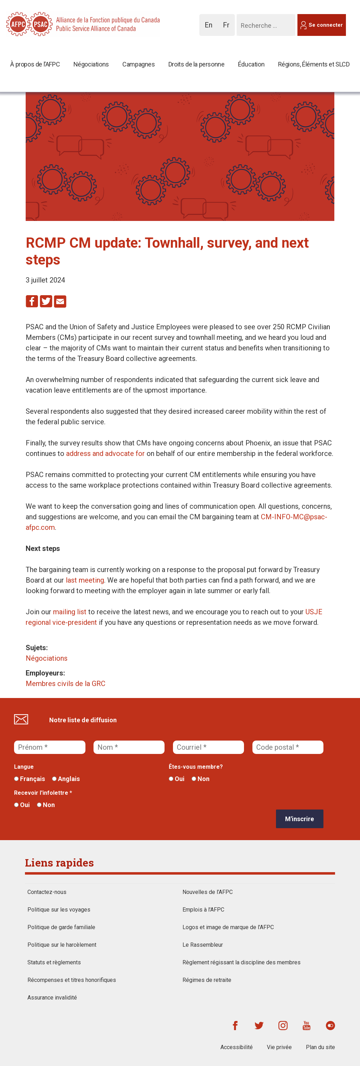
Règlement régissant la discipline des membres (241, 962)
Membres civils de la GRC (65, 683)
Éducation (251, 64)
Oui (177, 778)
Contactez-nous (46, 892)
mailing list (69, 612)
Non (201, 778)
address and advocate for (105, 453)
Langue (24, 766)
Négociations (91, 64)
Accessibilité (236, 1047)
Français (29, 778)
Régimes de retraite (206, 980)
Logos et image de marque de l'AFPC (228, 927)
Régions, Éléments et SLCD (314, 64)
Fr (228, 28)
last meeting (85, 580)
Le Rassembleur (202, 944)
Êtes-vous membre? (196, 766)
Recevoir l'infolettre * (43, 792)
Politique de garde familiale (61, 927)
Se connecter (326, 25)
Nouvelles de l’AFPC (207, 892)
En (210, 28)
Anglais (66, 778)
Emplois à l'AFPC (203, 909)
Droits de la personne (196, 64)
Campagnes (138, 64)
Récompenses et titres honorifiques (71, 980)
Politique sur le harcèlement (61, 944)
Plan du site (320, 1047)
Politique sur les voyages (58, 909)
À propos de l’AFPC (35, 64)
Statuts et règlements (54, 962)
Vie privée (279, 1047)
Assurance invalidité (52, 997)
